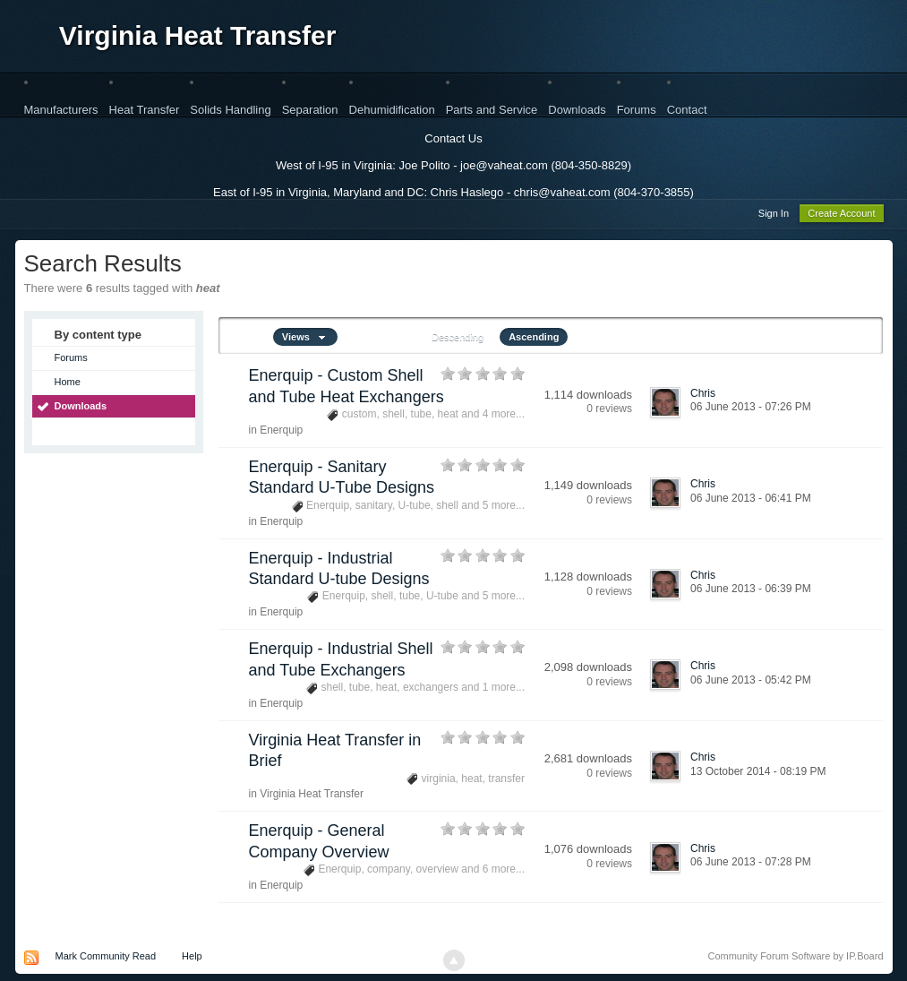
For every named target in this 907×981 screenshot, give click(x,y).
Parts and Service (492, 109)
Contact (687, 109)
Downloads (576, 109)
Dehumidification (392, 109)
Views (305, 339)
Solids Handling (230, 109)
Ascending (534, 339)
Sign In (773, 216)
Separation (310, 109)
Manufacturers (61, 109)
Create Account (841, 216)
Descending (457, 339)
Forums (636, 109)
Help (192, 958)
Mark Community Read (106, 958)
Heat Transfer (144, 109)
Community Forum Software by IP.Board (795, 958)
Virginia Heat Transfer (198, 35)
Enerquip (281, 432)
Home (68, 384)
